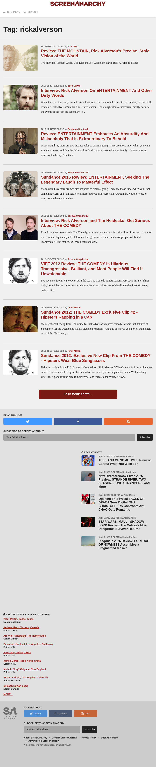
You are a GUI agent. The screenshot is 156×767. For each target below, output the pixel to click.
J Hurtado (73, 46)
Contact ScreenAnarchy (64, 737)
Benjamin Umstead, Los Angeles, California (28, 644)
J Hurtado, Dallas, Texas (17, 652)
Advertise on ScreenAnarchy (44, 741)
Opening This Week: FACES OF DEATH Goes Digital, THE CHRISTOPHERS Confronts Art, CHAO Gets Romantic (121, 504)
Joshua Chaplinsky (78, 216)
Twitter (35, 713)
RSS (85, 713)
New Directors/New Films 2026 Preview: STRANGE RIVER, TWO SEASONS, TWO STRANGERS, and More (124, 481)
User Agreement (109, 737)
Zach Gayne (74, 86)
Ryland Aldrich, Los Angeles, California (25, 677)
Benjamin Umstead (78, 129)
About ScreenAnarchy (35, 737)
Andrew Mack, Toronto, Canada (21, 627)
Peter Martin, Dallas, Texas (18, 619)
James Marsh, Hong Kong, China (22, 660)
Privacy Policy (88, 737)
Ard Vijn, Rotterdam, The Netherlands (24, 635)
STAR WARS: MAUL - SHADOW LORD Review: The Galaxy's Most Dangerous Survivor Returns (122, 525)
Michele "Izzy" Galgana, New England (24, 669)
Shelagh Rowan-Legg (15, 686)
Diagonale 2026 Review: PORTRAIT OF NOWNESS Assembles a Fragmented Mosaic (124, 544)
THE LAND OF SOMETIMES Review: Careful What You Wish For (124, 462)
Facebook (60, 713)
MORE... (8, 694)
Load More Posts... (78, 394)
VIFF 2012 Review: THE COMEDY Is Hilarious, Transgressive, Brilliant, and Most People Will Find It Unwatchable (92, 269)
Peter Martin (74, 307)
